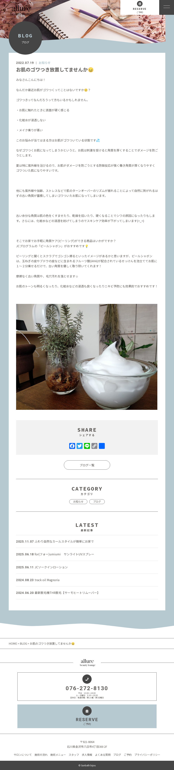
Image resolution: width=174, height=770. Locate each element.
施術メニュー (58, 754)
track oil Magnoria (37, 580)
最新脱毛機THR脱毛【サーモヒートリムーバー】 (58, 592)
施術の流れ (41, 754)
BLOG (23, 643)
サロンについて (23, 754)
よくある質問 (103, 754)
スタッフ (74, 754)
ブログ (97, 501)
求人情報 (87, 754)
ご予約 (128, 754)
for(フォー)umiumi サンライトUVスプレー (55, 554)
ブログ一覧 (87, 465)
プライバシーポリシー (147, 754)
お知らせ (45, 62)
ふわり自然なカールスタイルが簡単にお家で (55, 541)
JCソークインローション (42, 567)
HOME (13, 643)
